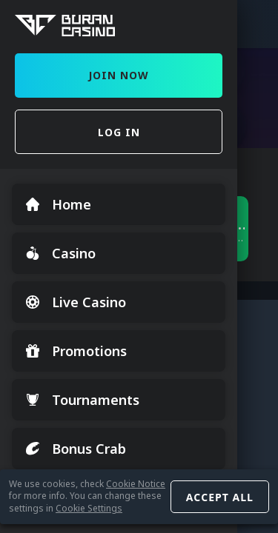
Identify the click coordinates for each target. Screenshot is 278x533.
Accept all (220, 497)
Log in (119, 132)
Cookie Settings (89, 508)
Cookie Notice (135, 483)
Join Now (118, 75)
